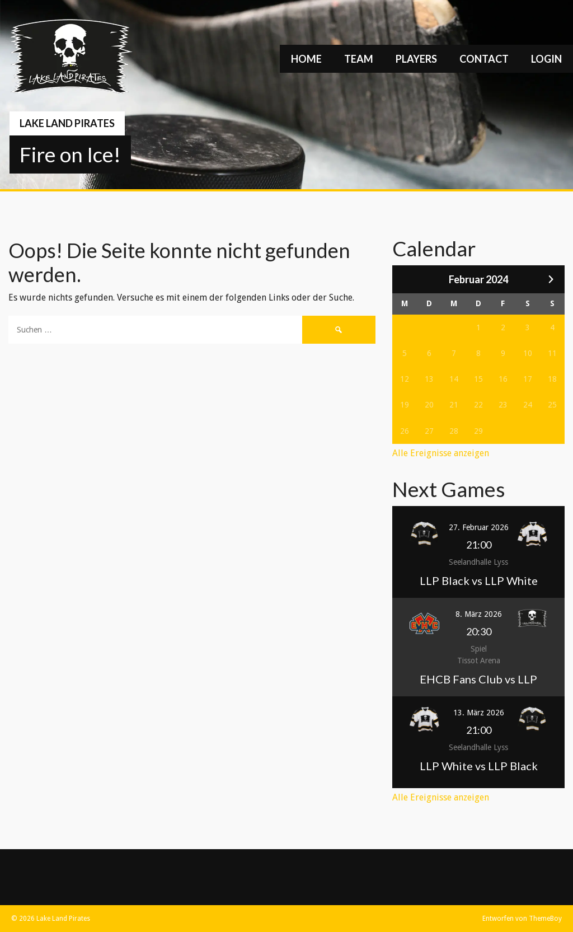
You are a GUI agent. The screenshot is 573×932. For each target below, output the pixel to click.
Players (416, 59)
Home (306, 59)
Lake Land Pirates (67, 123)
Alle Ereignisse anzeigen (440, 453)
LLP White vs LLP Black (479, 765)
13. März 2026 (478, 712)
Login (546, 59)
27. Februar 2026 (479, 527)
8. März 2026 (478, 614)
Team (358, 59)
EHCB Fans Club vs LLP (478, 679)
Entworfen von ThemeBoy (522, 918)
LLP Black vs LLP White (479, 580)
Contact (484, 59)
